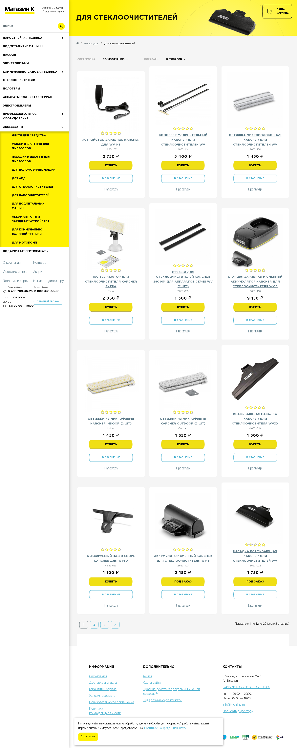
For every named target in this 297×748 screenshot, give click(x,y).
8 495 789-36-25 (20, 310)
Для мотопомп (24, 261)
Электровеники (16, 82)
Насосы (9, 73)
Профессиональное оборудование (19, 135)
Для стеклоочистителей (32, 206)
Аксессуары (13, 146)
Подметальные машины (23, 65)
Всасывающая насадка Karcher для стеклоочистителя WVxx (255, 419)
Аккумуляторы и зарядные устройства (31, 237)
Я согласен (88, 736)
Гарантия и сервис (103, 689)
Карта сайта (152, 682)
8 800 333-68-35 (46, 310)
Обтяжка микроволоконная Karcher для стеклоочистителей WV (255, 140)
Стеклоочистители (19, 99)
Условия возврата (102, 696)
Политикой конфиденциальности (165, 728)
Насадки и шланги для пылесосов (31, 178)
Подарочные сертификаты (25, 270)
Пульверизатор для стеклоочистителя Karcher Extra (111, 282)
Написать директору (238, 711)
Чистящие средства (29, 154)
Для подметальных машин (28, 224)
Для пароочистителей (30, 214)
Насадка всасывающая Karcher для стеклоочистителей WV (255, 556)
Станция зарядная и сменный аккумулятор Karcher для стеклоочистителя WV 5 (255, 282)
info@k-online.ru (234, 704)
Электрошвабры (17, 124)
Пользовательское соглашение (111, 702)
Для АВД (19, 197)
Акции (147, 676)
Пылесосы (11, 48)
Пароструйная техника (22, 57)
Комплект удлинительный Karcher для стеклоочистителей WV (183, 140)
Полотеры (11, 107)
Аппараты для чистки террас (27, 116)
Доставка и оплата (103, 682)
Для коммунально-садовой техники (28, 250)
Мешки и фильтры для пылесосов (30, 165)
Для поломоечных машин (33, 188)
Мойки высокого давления (26, 40)
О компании (98, 676)
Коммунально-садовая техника (30, 90)
